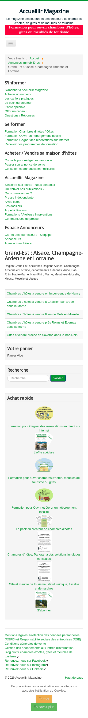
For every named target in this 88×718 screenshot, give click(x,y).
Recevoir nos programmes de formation (31, 144)
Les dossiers (13, 206)
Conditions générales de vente (25, 643)
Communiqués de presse (22, 218)
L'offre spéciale (15, 107)
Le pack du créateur (18, 102)
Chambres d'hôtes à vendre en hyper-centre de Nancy (43, 293)
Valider (58, 378)
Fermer (44, 699)
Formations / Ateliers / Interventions (29, 214)
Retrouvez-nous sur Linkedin (25, 669)
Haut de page (74, 677)
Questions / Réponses (20, 115)
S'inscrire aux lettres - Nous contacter (30, 185)
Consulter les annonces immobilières (29, 168)
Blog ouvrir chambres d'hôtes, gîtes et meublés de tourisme (39, 654)
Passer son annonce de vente (25, 164)
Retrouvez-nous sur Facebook (26, 660)
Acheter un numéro (18, 94)
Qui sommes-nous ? (18, 193)
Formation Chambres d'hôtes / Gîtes (29, 131)
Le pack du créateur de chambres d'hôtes (44, 529)
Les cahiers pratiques (19, 98)
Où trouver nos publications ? (24, 189)
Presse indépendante (19, 197)
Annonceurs (13, 239)
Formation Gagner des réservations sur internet (37, 140)
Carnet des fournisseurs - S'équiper (29, 235)
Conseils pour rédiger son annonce (28, 160)
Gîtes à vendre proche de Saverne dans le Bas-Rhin (42, 335)
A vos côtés (12, 201)
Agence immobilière (18, 243)
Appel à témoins (16, 210)
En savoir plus (44, 707)
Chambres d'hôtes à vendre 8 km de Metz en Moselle (43, 314)
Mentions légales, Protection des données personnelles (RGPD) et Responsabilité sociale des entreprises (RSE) (43, 637)
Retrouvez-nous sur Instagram (26, 665)
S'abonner (44, 610)
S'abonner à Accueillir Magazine (26, 90)
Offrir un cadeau (16, 111)
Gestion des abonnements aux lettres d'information (39, 648)
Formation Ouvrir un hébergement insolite (33, 135)
